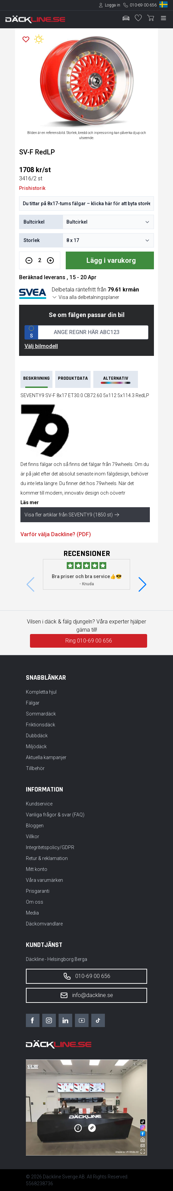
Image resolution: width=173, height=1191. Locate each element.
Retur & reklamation (47, 858)
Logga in (112, 5)
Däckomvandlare (44, 923)
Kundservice (39, 803)
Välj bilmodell (41, 346)
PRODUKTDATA (73, 378)
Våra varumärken (44, 880)
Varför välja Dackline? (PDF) (55, 534)
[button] (142, 584)
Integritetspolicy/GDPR (50, 847)
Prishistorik (32, 188)
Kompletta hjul (41, 692)
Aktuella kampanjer (46, 757)
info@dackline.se (86, 995)
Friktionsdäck (40, 724)
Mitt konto (36, 869)
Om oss (34, 902)
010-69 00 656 (143, 5)
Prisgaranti (37, 891)
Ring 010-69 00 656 (88, 640)
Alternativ (115, 379)
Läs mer (29, 502)
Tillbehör (35, 768)
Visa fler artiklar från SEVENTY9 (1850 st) (72, 514)
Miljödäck (36, 746)
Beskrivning (36, 381)
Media (32, 913)
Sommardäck (41, 714)
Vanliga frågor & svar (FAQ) (55, 814)
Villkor (32, 836)
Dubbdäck (37, 735)
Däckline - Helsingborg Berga (56, 959)
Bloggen (35, 825)
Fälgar (33, 703)
